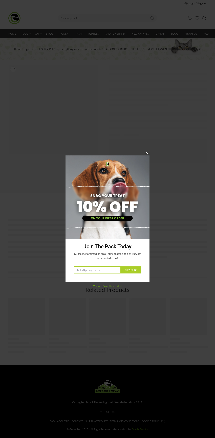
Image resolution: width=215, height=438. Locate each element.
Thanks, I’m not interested (107, 286)
